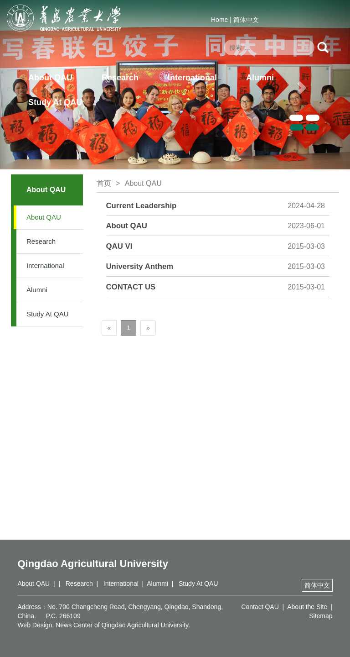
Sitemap (320, 616)
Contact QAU (259, 606)
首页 (104, 183)
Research (120, 77)
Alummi (157, 583)
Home (219, 19)
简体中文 (246, 19)
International (192, 77)
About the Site (307, 606)
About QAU (50, 77)
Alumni (260, 77)
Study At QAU (55, 102)
